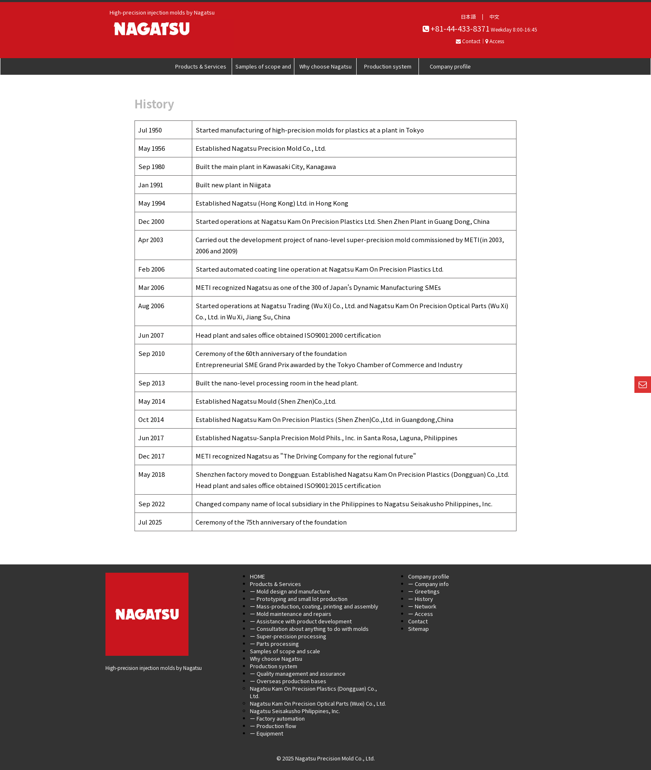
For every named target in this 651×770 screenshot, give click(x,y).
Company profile (450, 66)
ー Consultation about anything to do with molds (309, 629)
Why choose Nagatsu (325, 66)
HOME (257, 576)
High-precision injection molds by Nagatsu (153, 667)
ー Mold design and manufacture (290, 591)
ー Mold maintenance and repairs (290, 614)
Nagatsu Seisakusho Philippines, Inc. (295, 711)
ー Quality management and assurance (297, 673)
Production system (387, 66)
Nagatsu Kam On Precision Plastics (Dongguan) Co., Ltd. (313, 692)
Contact (418, 621)
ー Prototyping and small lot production (299, 599)
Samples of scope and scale (263, 68)
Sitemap (418, 629)
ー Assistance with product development (301, 621)
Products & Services (200, 66)
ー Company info (428, 584)
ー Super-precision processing (288, 636)
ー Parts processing (274, 643)
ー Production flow (273, 726)
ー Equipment (266, 733)
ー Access (420, 614)
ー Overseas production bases (288, 681)
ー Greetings (424, 591)
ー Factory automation (277, 718)
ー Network (422, 606)
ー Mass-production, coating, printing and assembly (314, 606)
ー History (420, 599)
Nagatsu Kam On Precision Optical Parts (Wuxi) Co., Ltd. (318, 703)
